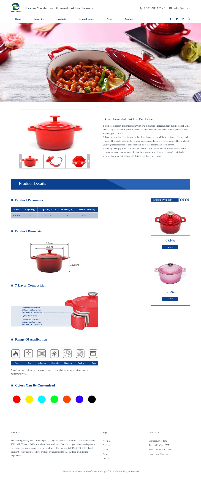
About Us (38, 19)
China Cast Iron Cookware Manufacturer (80, 471)
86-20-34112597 (152, 8)
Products (61, 19)
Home (18, 19)
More (170, 247)
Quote (105, 450)
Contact (129, 19)
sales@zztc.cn (179, 8)
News (109, 19)
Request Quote (86, 19)
